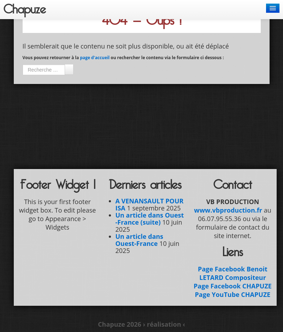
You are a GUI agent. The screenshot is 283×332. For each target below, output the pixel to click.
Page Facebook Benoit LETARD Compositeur (232, 273)
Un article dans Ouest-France (140, 240)
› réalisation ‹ (164, 324)
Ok (69, 69)
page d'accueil (95, 57)
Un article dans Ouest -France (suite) (150, 218)
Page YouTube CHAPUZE (233, 294)
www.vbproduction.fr (228, 210)
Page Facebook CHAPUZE (233, 286)
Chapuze (25, 9)
